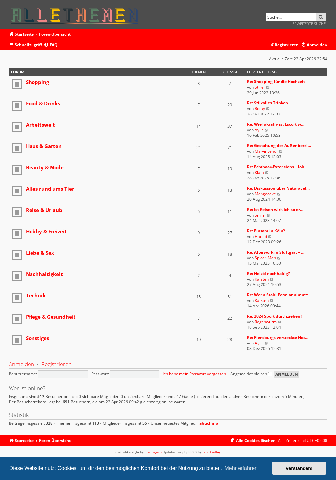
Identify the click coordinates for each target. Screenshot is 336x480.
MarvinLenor (266, 151)
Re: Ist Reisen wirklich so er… (275, 209)
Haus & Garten (44, 146)
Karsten (262, 279)
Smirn (260, 215)
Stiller (260, 87)
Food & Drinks (43, 103)
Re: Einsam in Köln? (266, 231)
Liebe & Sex (40, 252)
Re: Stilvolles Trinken (267, 103)
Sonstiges (37, 338)
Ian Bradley (211, 452)
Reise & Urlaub (44, 210)
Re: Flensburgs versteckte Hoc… (277, 337)
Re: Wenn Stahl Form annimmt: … (279, 295)
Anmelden (21, 364)
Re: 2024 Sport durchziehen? (274, 316)
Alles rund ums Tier (50, 188)
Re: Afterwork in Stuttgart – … (275, 252)
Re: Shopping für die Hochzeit (276, 81)
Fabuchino (207, 423)
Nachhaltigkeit (44, 274)
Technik (36, 295)
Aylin (259, 130)
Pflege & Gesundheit (51, 316)
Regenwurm (266, 321)
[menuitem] (51, 45)
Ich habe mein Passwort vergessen (194, 374)
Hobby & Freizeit (46, 231)
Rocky (260, 108)
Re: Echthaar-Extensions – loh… (277, 167)
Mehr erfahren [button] (241, 468)
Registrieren (56, 364)
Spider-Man (265, 258)
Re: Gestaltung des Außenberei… (279, 145)
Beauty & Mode (45, 167)
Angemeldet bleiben (251, 374)
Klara (259, 172)
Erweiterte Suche (309, 23)
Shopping (37, 82)
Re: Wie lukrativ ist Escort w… (275, 124)
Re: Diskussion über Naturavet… (278, 188)
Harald (261, 236)
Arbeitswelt (40, 124)
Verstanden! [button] (299, 468)
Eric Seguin (153, 452)
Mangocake (265, 194)
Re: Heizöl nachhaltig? (268, 273)
